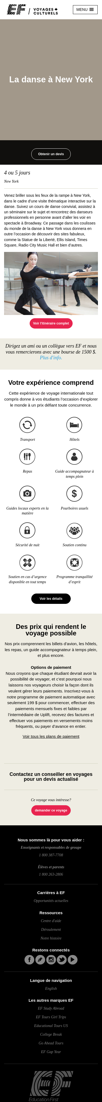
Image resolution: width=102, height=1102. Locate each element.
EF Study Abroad (51, 1008)
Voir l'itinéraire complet (51, 323)
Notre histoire (51, 938)
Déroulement (51, 930)
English (51, 989)
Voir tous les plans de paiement (51, 736)
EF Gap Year (51, 1052)
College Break (51, 1034)
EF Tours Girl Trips (51, 1017)
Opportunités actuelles (51, 901)
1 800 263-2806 (51, 874)
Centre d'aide (51, 921)
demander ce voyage (51, 810)
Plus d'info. (51, 357)
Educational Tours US (51, 1026)
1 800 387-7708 (51, 855)
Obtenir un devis (51, 154)
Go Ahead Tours (51, 1043)
